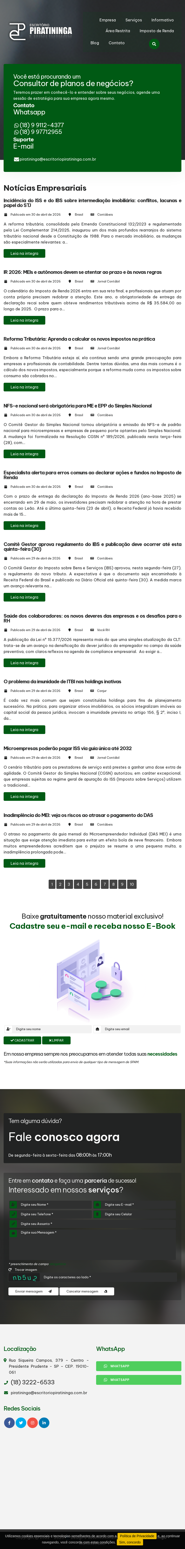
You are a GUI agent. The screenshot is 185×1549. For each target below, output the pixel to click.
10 (132, 884)
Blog (95, 42)
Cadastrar (22, 1040)
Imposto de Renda (157, 30)
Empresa (107, 20)
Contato (117, 42)
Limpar (56, 1040)
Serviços (134, 20)
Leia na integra (24, 253)
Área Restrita (118, 30)
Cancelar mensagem (86, 1291)
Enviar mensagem (33, 1291)
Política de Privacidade (137, 1536)
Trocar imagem (22, 1270)
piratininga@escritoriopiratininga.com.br (58, 159)
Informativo (163, 20)
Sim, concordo (130, 1542)
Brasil (79, 214)
